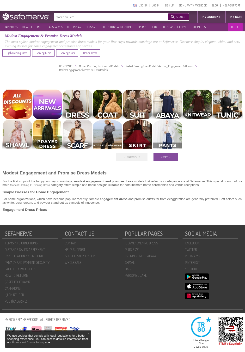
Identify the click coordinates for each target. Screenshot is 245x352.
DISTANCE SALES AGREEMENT (25, 250)
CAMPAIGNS (13, 288)
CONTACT (71, 243)
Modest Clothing (19, 185)
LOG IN (155, 5)
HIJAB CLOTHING (31, 27)
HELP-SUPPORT (231, 5)
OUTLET (235, 27)
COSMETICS (199, 27)
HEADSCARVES (54, 27)
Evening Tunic (43, 53)
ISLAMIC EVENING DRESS (141, 243)
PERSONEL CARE (136, 275)
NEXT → (166, 157)
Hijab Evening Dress (16, 53)
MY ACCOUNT (211, 17)
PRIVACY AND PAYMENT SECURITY (27, 262)
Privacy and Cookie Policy (27, 342)
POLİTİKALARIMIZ (16, 301)
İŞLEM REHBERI (14, 295)
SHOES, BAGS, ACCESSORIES (117, 27)
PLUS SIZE (91, 27)
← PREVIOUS (131, 157)
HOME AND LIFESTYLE (175, 27)
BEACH (155, 27)
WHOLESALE (73, 262)
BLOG (215, 5)
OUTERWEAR (74, 27)
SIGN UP (169, 5)
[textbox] (106, 17)
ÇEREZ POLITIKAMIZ (18, 282)
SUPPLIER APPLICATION (80, 256)
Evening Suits (67, 53)
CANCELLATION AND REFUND (24, 256)
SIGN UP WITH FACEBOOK (193, 5)
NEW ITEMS (11, 27)
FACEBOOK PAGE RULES (20, 269)
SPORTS (142, 27)
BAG (128, 269)
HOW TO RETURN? (16, 275)
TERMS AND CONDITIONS (21, 243)
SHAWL (130, 262)
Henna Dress (90, 53)
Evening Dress (41, 185)
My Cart (236, 17)
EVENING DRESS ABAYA (140, 256)
